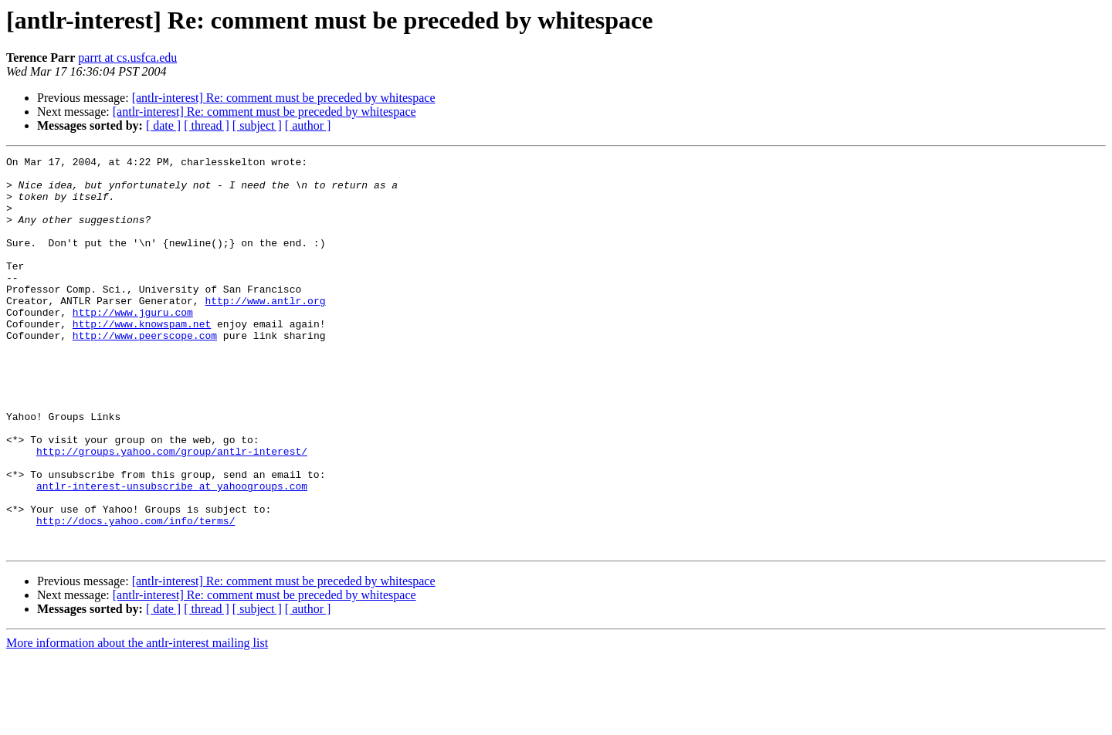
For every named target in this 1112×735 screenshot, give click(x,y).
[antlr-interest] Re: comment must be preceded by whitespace (284, 97)
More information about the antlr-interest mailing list (137, 721)
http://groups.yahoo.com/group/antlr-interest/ (171, 511)
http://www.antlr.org (265, 330)
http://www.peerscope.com (145, 372)
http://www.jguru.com (133, 344)
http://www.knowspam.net (142, 358)
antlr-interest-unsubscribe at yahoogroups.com (171, 553)
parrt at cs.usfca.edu (127, 57)
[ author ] (308, 125)
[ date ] (163, 125)
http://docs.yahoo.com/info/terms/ (135, 594)
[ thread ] (206, 125)
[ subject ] (257, 125)
